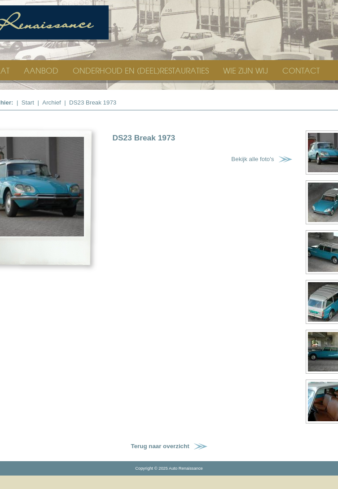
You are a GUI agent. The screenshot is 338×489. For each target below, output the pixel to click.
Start (28, 102)
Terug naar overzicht (160, 446)
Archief (51, 102)
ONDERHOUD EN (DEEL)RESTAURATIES (142, 70)
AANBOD (42, 70)
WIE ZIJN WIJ (246, 70)
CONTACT (301, 70)
